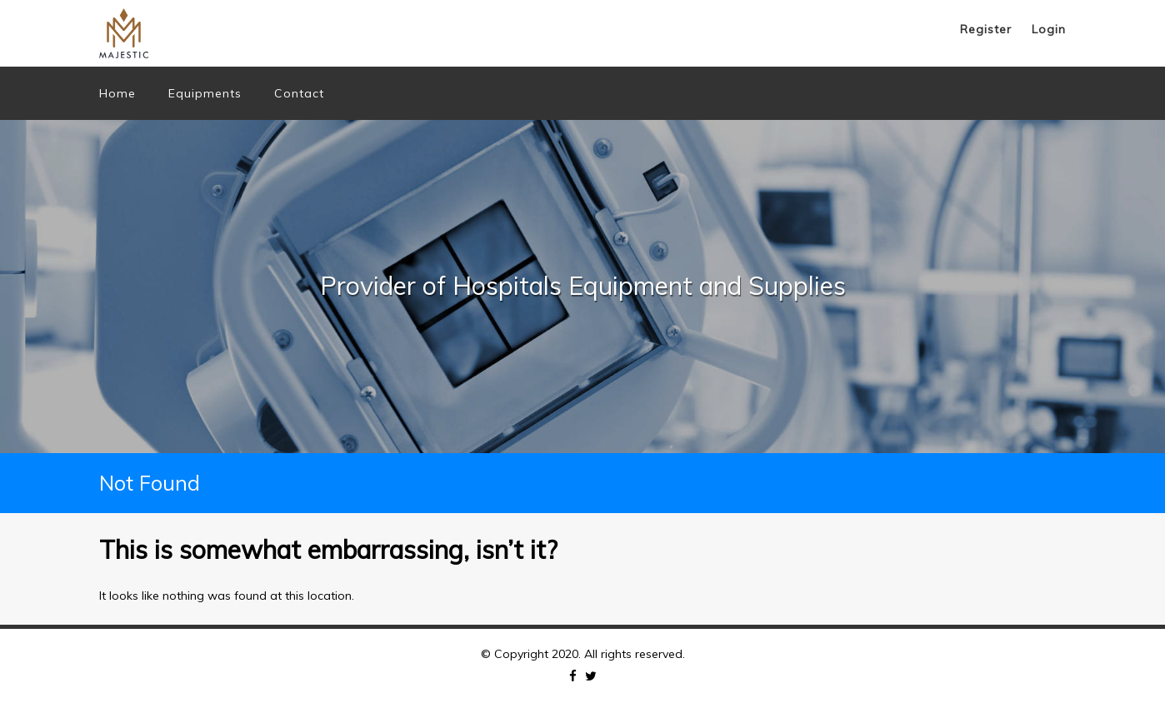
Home (117, 93)
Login (1049, 29)
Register (986, 29)
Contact (299, 93)
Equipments (205, 93)
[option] (582, 286)
